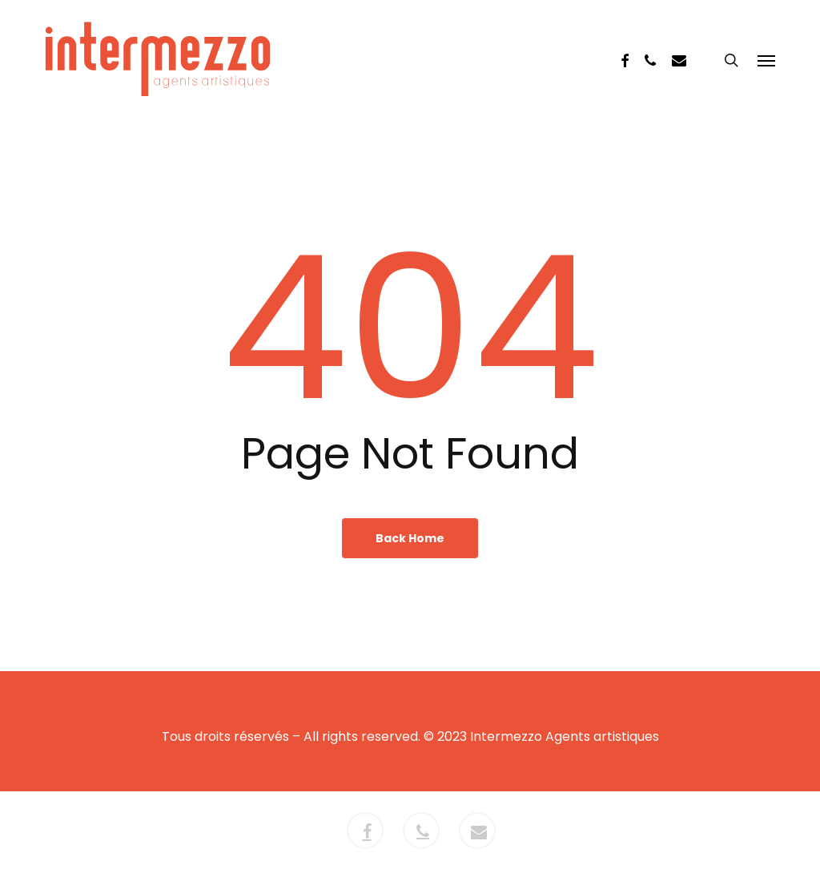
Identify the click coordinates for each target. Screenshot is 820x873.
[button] (766, 62)
